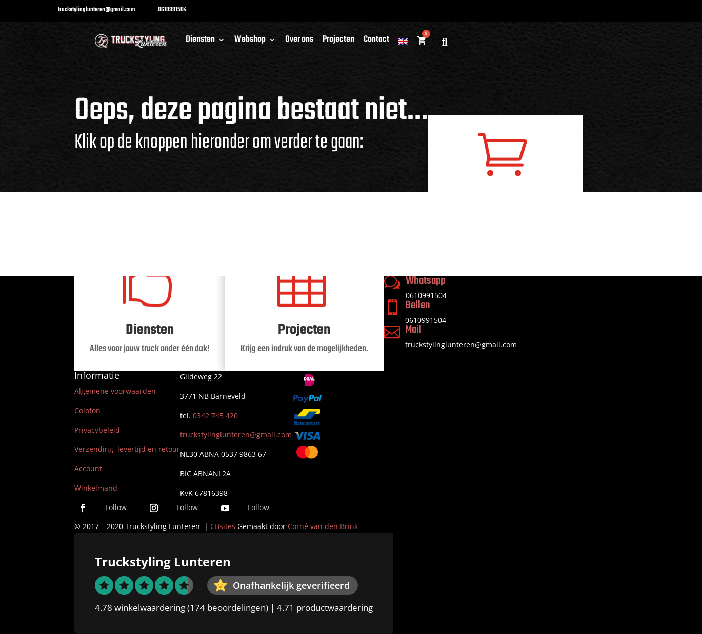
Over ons (299, 41)
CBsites (222, 526)
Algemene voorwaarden (115, 391)
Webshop (250, 41)
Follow (116, 507)
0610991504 (425, 320)
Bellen (417, 305)
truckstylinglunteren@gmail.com (461, 344)
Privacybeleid (97, 430)
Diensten (200, 41)
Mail (413, 330)
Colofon (87, 410)
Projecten (338, 41)
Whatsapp (425, 280)
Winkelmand (95, 488)
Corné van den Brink (323, 526)
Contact (376, 41)
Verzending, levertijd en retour (127, 449)
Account (88, 468)
